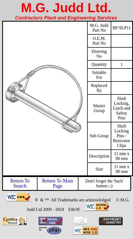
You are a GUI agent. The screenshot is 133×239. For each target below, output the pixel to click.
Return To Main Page (57, 183)
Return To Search (20, 183)
